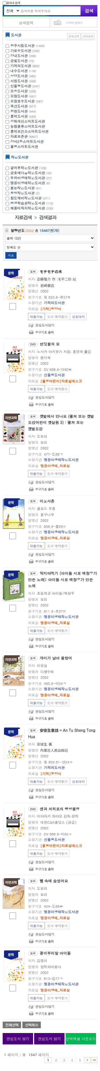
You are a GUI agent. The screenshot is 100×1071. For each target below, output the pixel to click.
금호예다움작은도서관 (31, 172)
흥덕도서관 (19, 116)
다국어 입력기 (74, 23)
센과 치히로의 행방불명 (59, 808)
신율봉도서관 (20, 85)
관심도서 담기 (17, 1038)
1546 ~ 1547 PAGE (94, 1060)
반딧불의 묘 (50, 344)
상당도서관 (19, 75)
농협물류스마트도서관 (27, 126)
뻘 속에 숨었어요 (54, 880)
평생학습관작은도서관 (32, 203)
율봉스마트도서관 (24, 146)
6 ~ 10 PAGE (87, 1060)
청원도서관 (19, 111)
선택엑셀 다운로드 (81, 1038)
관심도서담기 (44, 325)
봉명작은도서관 (25, 193)
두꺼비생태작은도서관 (31, 177)
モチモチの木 (51, 271)
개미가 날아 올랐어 (56, 658)
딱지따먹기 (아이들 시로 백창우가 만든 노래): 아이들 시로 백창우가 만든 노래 (62, 580)
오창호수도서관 (22, 101)
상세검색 (26, 22)
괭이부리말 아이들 (55, 953)
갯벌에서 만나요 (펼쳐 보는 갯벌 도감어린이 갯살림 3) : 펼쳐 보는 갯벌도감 (61, 423)
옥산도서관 (19, 106)
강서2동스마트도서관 (27, 141)
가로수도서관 (20, 50)
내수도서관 (19, 70)
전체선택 (74, 36)
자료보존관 (19, 136)
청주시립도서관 (22, 45)
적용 (11, 255)
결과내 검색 (11, 3)
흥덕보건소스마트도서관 (29, 131)
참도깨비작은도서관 (30, 198)
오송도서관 (19, 91)
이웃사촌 (47, 501)
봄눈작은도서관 (26, 187)
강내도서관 (19, 55)
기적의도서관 (20, 65)
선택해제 (87, 36)
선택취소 (31, 1024)
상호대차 (78, 316)
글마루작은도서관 (29, 167)
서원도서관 (19, 80)
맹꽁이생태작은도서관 (30, 182)
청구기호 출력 (44, 332)
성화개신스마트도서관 (27, 121)
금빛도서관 (19, 60)
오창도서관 (19, 96)
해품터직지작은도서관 (32, 208)
